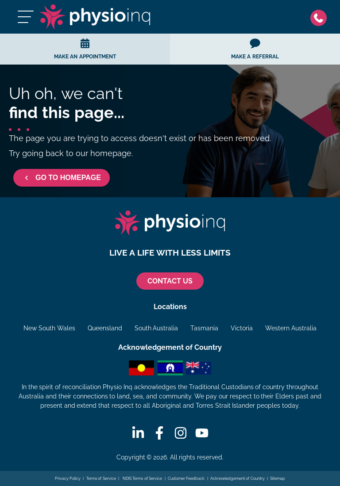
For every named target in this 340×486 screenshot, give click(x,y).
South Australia (156, 328)
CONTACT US (170, 281)
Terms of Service (101, 478)
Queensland (105, 328)
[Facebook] (159, 433)
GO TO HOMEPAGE (61, 177)
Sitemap (277, 478)
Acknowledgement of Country (237, 478)
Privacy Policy (68, 478)
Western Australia (291, 328)
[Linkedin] (138, 433)
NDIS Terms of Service (141, 478)
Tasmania (204, 328)
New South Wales (49, 328)
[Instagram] (180, 433)
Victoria (242, 328)
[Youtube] (202, 433)
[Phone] (320, 17)
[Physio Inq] (95, 16)
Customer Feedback (186, 478)
